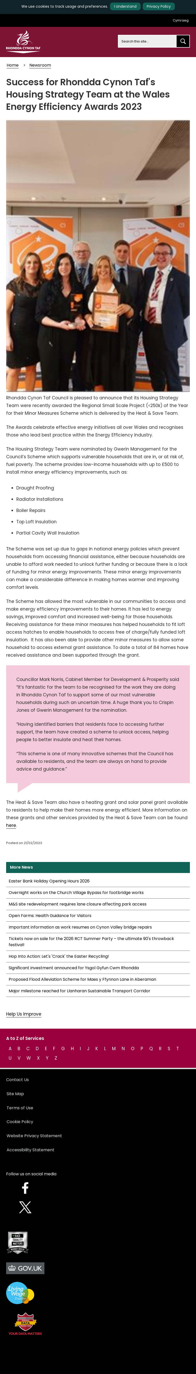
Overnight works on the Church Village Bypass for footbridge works (76, 893)
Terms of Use (20, 1108)
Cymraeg (181, 20)
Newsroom (40, 65)
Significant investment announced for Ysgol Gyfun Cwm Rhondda (74, 968)
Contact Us (17, 1080)
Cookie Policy (20, 1122)
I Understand (125, 6)
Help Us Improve (23, 1014)
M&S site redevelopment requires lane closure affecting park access (77, 904)
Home (13, 65)
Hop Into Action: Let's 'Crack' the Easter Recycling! (59, 956)
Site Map (15, 1094)
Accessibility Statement (30, 1150)
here (11, 825)
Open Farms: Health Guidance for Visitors (50, 916)
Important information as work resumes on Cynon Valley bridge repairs (80, 927)
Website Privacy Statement (34, 1136)
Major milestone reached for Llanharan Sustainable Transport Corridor (79, 991)
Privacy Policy (159, 6)
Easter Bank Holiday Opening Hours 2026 (49, 881)
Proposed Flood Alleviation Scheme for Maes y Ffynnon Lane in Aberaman (82, 979)
